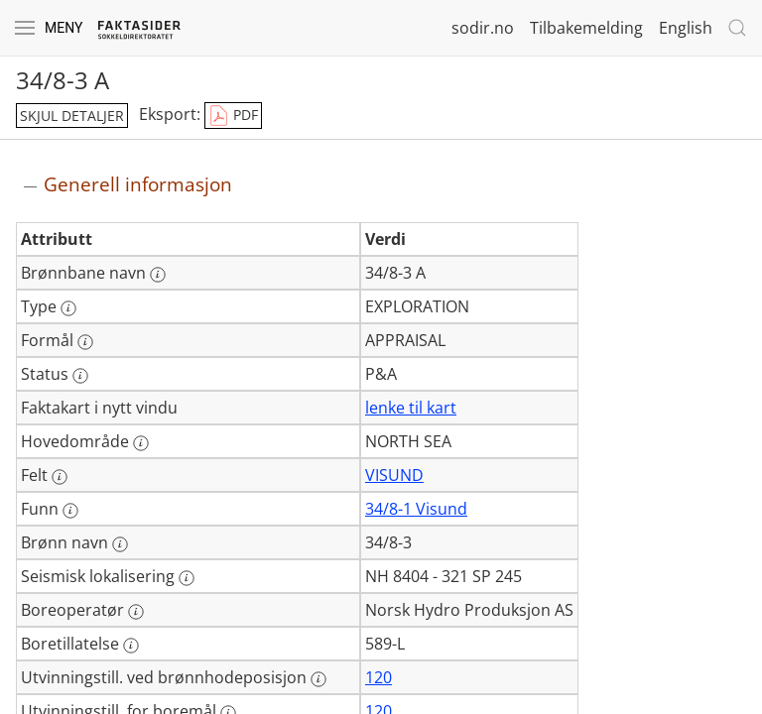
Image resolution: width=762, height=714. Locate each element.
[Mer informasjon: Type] (68, 308)
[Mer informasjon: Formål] (85, 342)
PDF (233, 116)
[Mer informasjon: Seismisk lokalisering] (186, 578)
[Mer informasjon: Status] (80, 376)
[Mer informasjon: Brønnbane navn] (158, 275)
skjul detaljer (72, 115)
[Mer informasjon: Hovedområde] (141, 443)
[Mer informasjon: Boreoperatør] (136, 612)
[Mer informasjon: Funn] (70, 511)
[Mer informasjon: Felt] (59, 477)
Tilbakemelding (586, 28)
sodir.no (482, 28)
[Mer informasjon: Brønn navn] (120, 544)
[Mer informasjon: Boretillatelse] (131, 646)
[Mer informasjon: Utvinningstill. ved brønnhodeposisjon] (318, 679)
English (685, 28)
